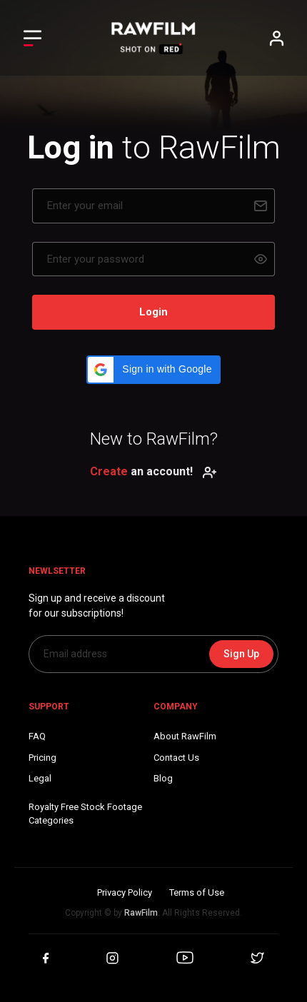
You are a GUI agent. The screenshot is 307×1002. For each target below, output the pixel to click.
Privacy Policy (124, 892)
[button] (153, 369)
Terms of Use (196, 892)
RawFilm (141, 913)
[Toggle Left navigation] (32, 38)
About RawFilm (185, 736)
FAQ (37, 736)
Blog (163, 778)
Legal (40, 778)
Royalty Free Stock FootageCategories (85, 813)
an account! (153, 471)
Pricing (42, 757)
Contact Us (176, 757)
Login (153, 311)
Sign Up (241, 653)
